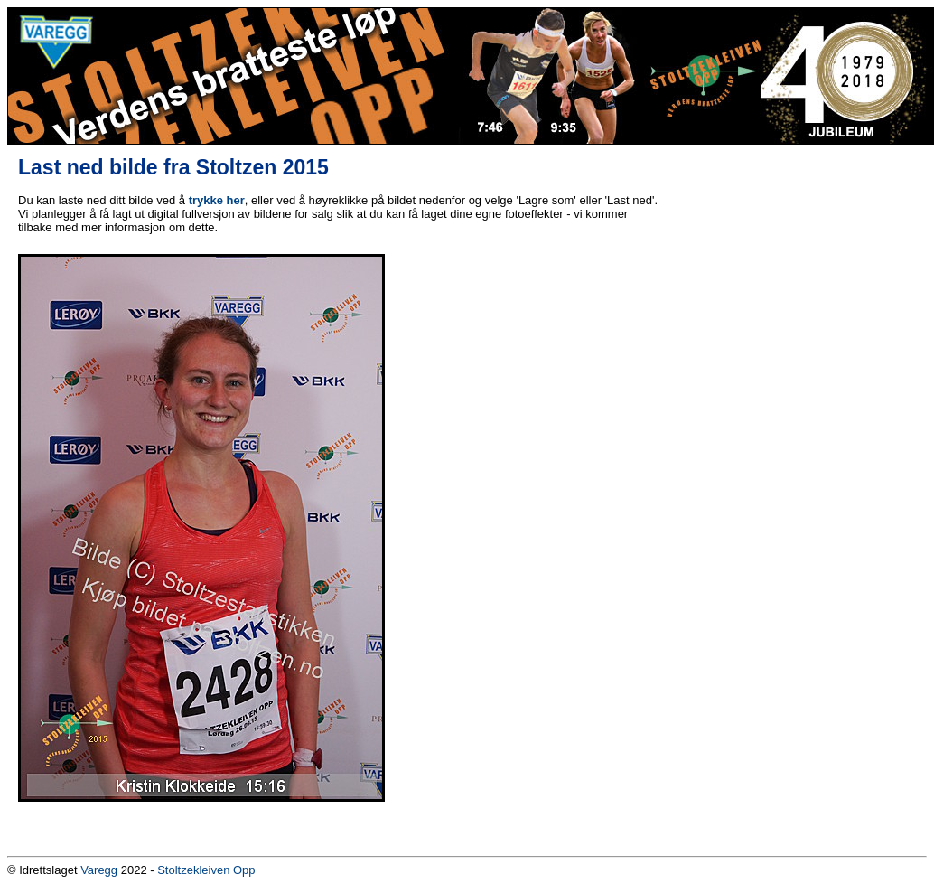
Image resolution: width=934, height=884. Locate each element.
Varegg (98, 870)
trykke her (217, 200)
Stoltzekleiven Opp (206, 870)
